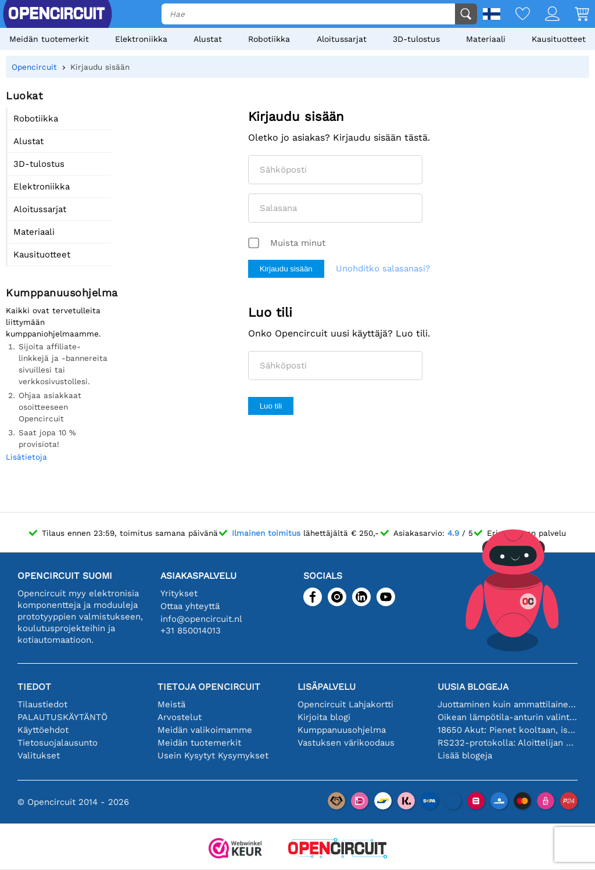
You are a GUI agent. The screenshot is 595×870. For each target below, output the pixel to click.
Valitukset (38, 755)
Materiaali (486, 39)
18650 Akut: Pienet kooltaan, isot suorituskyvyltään (508, 730)
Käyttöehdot (43, 730)
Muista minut (297, 243)
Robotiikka (269, 39)
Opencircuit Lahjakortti (345, 704)
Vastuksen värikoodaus (346, 742)
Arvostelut (179, 717)
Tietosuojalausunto (57, 742)
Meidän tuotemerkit (49, 39)
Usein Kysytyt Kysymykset (212, 755)
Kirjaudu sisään (286, 268)
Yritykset (179, 593)
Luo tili (271, 406)
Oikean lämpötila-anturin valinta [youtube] (508, 717)
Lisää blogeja (465, 755)
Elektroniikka (141, 39)
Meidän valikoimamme (204, 730)
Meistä (171, 704)
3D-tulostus (416, 39)
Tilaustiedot (42, 704)
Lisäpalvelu (327, 686)
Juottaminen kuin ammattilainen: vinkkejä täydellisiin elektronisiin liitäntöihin (508, 704)
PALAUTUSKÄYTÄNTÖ (62, 717)
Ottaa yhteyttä (190, 606)
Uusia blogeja (473, 686)
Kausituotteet (559, 39)
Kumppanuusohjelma (342, 730)
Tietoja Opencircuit (208, 686)
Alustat (207, 39)
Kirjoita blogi (324, 717)
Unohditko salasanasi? (383, 268)
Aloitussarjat (342, 39)
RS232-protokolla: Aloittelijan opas (508, 742)
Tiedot (34, 686)
